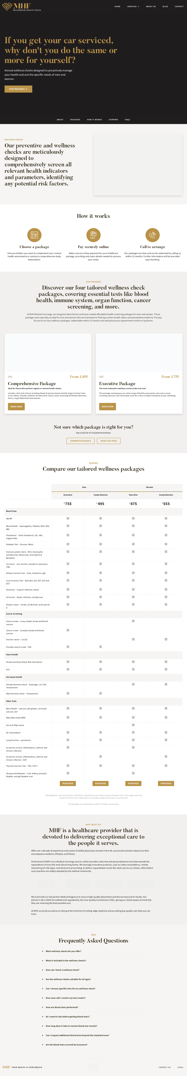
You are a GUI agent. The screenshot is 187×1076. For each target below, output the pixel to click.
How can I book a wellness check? (62, 969)
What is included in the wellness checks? (66, 960)
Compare (113, 119)
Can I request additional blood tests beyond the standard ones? (77, 1035)
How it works (94, 119)
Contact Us (165, 1067)
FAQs (127, 119)
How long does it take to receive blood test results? (71, 1025)
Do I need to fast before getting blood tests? (68, 1016)
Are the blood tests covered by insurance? (66, 1044)
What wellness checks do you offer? (63, 951)
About (60, 119)
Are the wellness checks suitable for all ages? (68, 979)
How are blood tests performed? (62, 1007)
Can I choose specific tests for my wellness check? (70, 988)
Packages (75, 119)
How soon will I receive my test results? (65, 997)
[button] (93, 951)
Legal (180, 1067)
